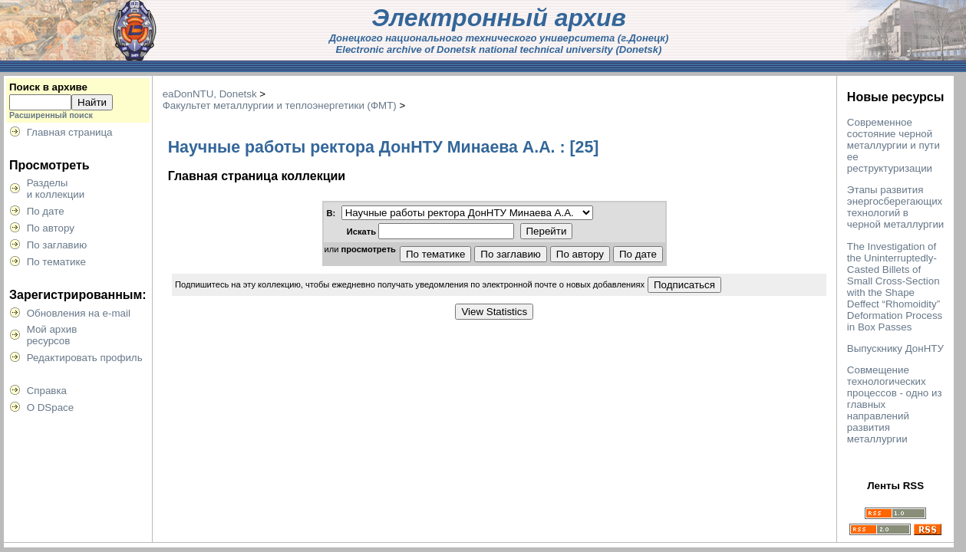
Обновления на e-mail (78, 313)
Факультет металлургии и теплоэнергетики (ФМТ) (280, 105)
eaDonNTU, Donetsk (210, 94)
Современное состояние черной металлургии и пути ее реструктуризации (893, 145)
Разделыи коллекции (56, 188)
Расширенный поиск (51, 115)
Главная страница (70, 132)
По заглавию (57, 245)
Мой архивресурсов (52, 335)
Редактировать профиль (85, 357)
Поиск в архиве (48, 87)
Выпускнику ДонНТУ (895, 348)
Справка (47, 390)
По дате (45, 211)
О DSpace (50, 407)
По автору (50, 228)
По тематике (56, 262)
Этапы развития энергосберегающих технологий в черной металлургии (895, 207)
